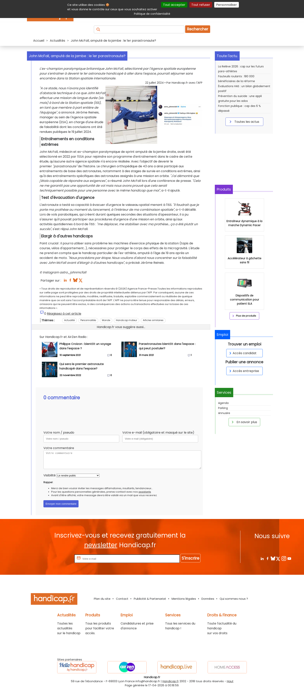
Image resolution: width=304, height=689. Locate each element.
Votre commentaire (58, 448)
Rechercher (197, 29)
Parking (223, 408)
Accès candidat (242, 353)
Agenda (223, 403)
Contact (122, 599)
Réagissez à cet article (64, 313)
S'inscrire (190, 558)
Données (207, 599)
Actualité (69, 320)
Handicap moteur (126, 320)
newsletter (100, 545)
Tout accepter (174, 5)
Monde (106, 320)
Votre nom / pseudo (58, 432)
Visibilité (49, 475)
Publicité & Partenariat (150, 599)
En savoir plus (243, 422)
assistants (144, 491)
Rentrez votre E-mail (58, 558)
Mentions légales (184, 599)
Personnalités (88, 320)
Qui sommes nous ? (234, 599)
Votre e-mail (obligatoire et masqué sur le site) (158, 432)
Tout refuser (200, 5)
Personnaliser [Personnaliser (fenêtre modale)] (226, 5)
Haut (230, 681)
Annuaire (224, 413)
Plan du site (102, 599)
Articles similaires (153, 320)
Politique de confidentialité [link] (152, 14)
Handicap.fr (170, 681)
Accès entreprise (243, 371)
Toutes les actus (243, 121)
